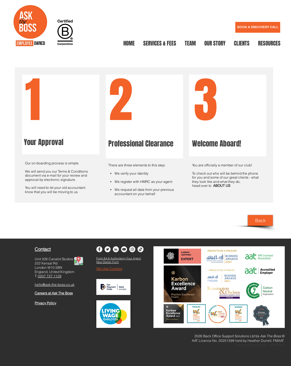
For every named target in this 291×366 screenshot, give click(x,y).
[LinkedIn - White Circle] (116, 249)
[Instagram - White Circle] (132, 249)
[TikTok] (141, 249)
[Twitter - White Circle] (108, 249)
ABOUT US (221, 185)
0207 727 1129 (49, 276)
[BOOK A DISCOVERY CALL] (257, 27)
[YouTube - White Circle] (124, 249)
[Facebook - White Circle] (99, 249)
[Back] (260, 220)
